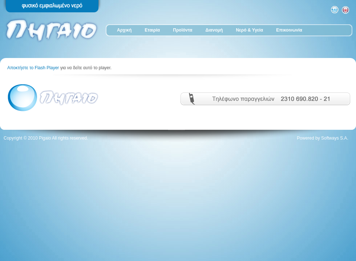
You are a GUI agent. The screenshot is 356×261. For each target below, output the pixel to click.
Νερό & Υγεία (249, 30)
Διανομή (214, 30)
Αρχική (124, 30)
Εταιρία (152, 30)
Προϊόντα (182, 30)
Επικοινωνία (289, 30)
